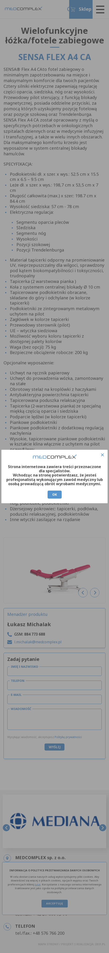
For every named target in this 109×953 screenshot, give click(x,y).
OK (54, 494)
